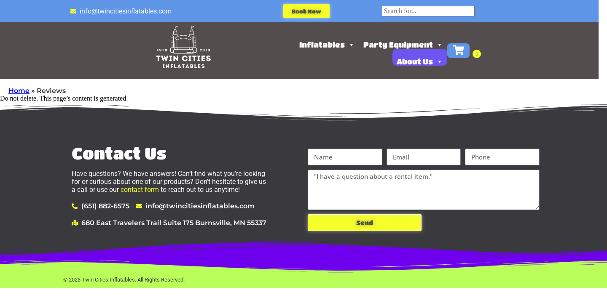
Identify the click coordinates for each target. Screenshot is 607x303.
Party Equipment (407, 44)
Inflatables (331, 44)
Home (19, 91)
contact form (140, 190)
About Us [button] (424, 61)
